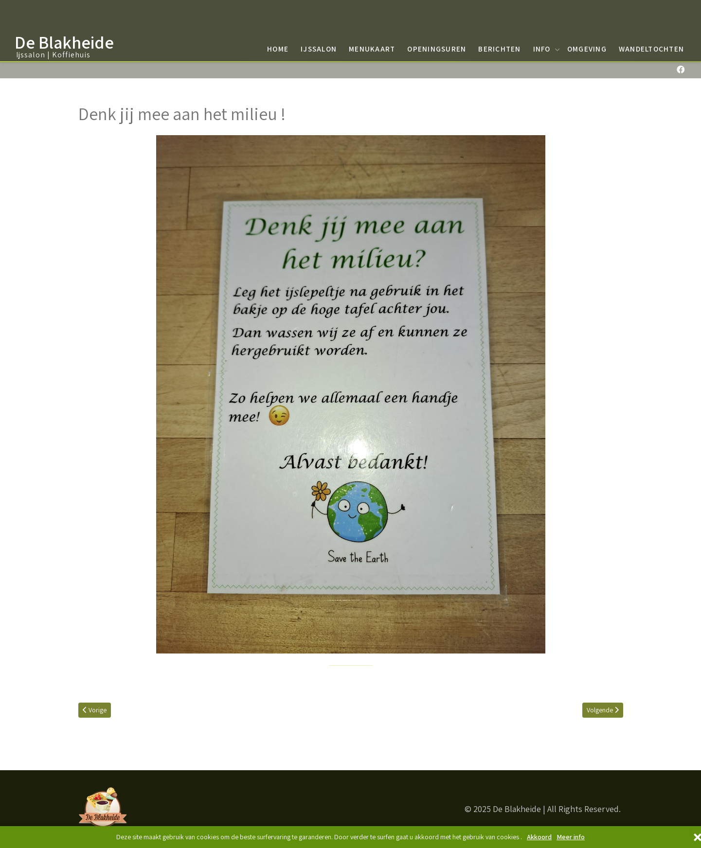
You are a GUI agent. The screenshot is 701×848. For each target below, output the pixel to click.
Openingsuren (436, 48)
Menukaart (372, 48)
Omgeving (587, 48)
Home (277, 48)
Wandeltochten (651, 48)
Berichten (499, 48)
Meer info (571, 837)
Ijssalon (319, 48)
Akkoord (539, 837)
